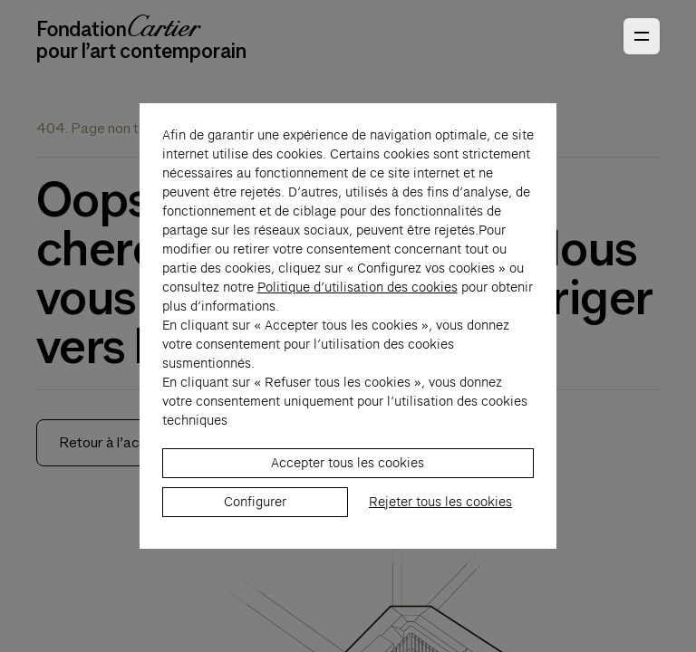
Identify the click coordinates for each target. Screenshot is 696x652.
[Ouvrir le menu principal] (642, 36)
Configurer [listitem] (255, 530)
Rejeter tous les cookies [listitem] (440, 530)
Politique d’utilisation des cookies (357, 316)
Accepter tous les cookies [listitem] (347, 491)
